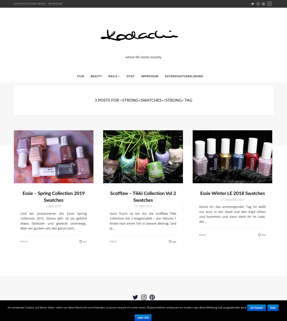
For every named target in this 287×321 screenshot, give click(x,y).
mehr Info (143, 317)
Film (80, 76)
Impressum (55, 4)
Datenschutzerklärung (30, 4)
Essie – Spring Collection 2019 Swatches (53, 196)
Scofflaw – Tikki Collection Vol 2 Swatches (143, 196)
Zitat (130, 76)
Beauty (96, 76)
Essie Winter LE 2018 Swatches (232, 193)
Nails (113, 76)
